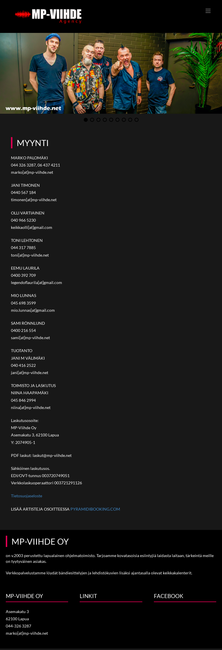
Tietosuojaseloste (26, 495)
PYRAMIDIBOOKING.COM (95, 509)
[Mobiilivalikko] (208, 10)
